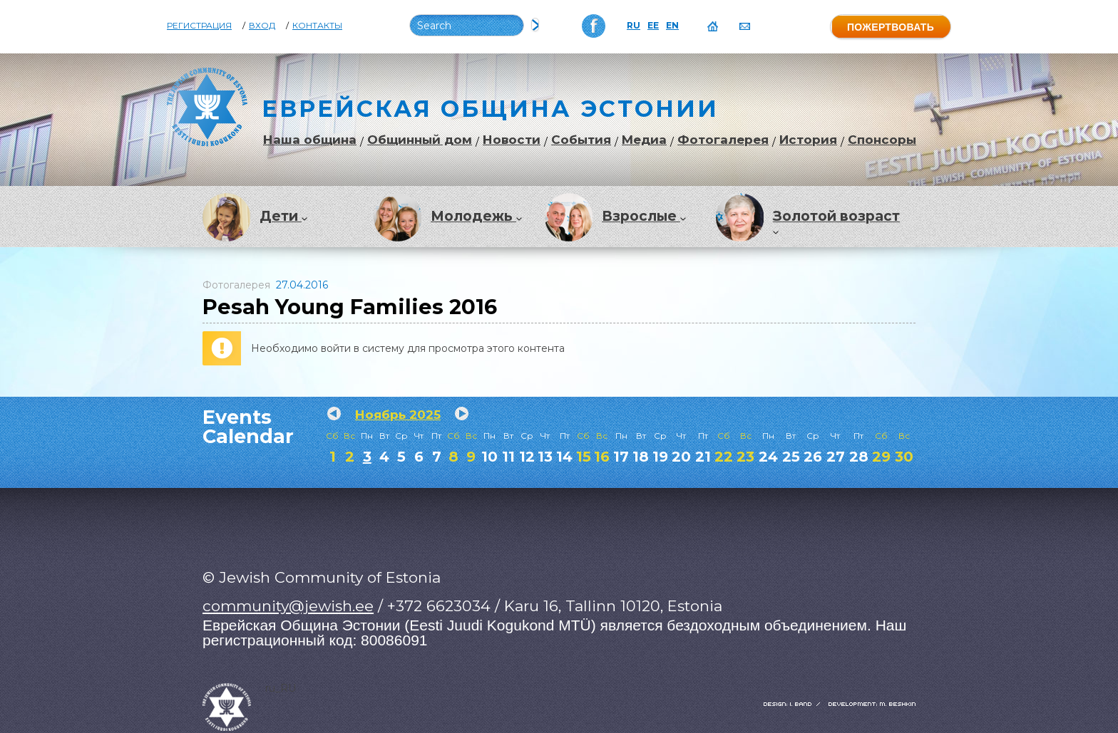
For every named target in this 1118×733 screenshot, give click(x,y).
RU (633, 25)
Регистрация (199, 25)
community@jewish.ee (288, 606)
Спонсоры (882, 140)
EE (653, 25)
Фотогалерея (723, 140)
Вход (262, 25)
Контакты (317, 25)
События (581, 140)
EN (672, 25)
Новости (511, 140)
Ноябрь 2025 (398, 414)
